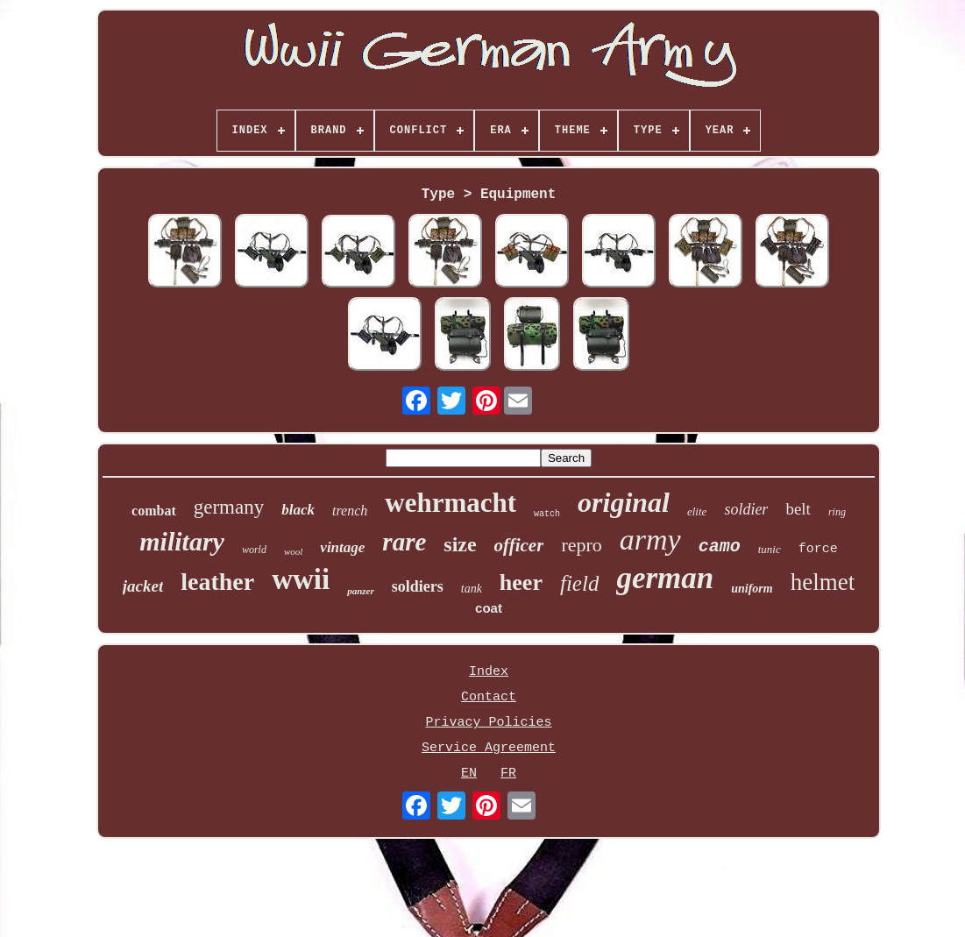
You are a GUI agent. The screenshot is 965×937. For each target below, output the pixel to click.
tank (471, 588)
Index (488, 671)
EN (469, 773)
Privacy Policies (488, 722)
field (579, 583)
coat (488, 607)
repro (581, 545)
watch (547, 514)
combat (153, 510)
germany (229, 507)
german (664, 578)
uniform (751, 588)
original (624, 502)
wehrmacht (450, 502)
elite (696, 511)
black (298, 509)
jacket (143, 586)
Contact (488, 697)
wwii (301, 579)
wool (293, 551)
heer (521, 582)
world (254, 549)
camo (720, 546)
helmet (823, 582)
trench (349, 510)
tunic (769, 549)
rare (404, 542)
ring (837, 512)
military (181, 541)
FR (508, 773)
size (459, 544)
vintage (342, 547)
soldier (746, 509)
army (650, 539)
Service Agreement (489, 748)
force (818, 549)
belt (798, 509)
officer (519, 545)
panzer (360, 591)
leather (217, 581)
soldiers (417, 586)
